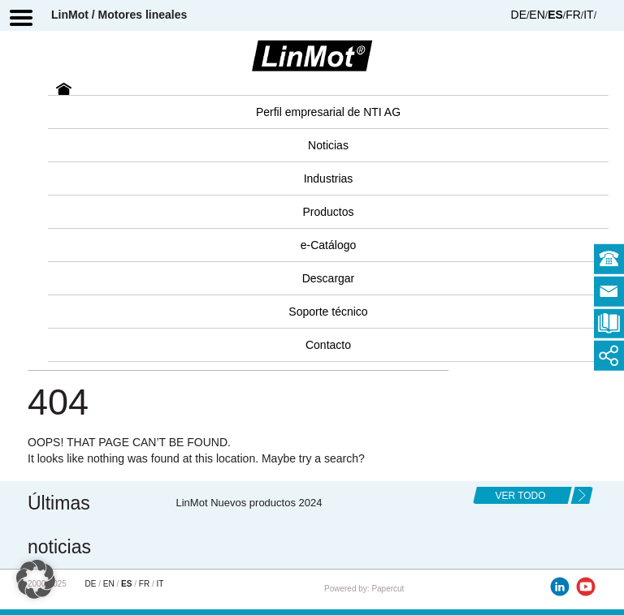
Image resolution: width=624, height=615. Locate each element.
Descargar (328, 278)
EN (536, 14)
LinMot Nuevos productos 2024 (249, 503)
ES (555, 14)
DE (518, 14)
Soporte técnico (327, 311)
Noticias (328, 145)
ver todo (520, 495)
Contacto (328, 344)
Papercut (387, 588)
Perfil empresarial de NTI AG (328, 111)
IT (588, 14)
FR (573, 14)
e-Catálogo (329, 245)
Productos (327, 211)
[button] (36, 579)
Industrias (328, 178)
